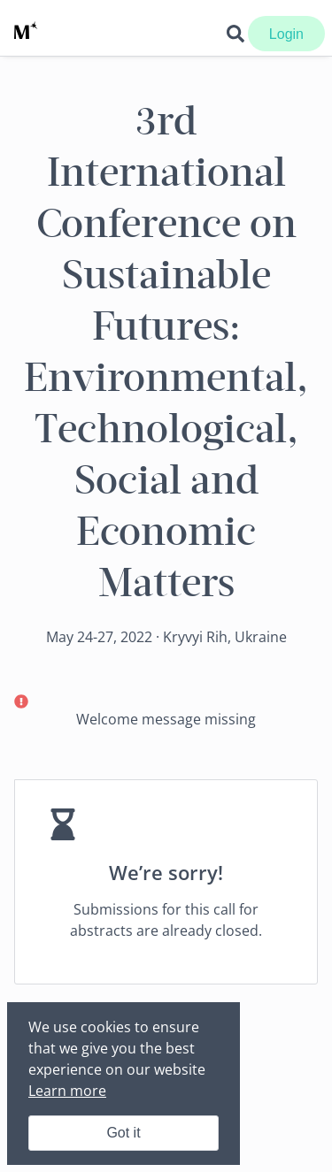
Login (286, 34)
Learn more (67, 1090)
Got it (123, 1132)
